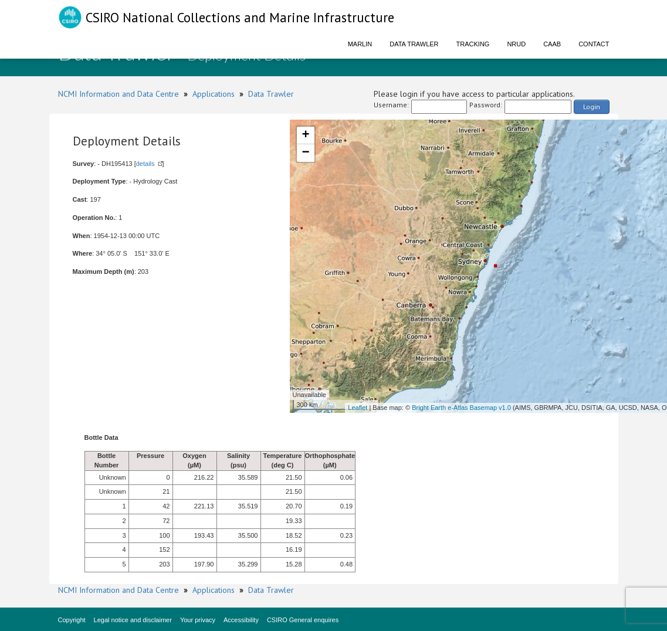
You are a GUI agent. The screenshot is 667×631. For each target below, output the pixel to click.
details (145, 163)
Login (591, 106)
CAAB (552, 44)
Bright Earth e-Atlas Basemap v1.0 (461, 407)
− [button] (305, 153)
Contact (593, 44)
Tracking (473, 44)
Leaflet (357, 407)
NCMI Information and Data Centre (118, 94)
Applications (213, 94)
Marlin (360, 44)
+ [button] (305, 135)
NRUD (516, 44)
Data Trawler (414, 44)
